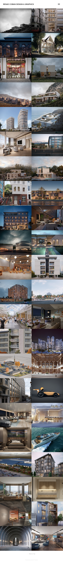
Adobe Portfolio (34, 560)
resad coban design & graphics (18, 4)
